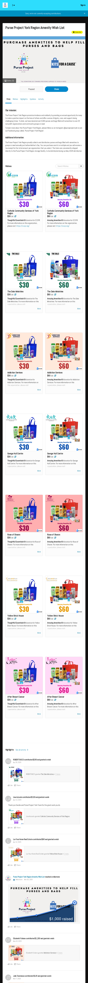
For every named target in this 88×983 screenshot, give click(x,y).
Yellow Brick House (56, 856)
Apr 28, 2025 (17, 765)
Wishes (15, 99)
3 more (57, 777)
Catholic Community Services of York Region (55, 819)
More (39, 309)
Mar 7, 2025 (17, 981)
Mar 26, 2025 (28, 882)
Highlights (24, 99)
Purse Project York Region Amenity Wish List (29, 879)
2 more (60, 955)
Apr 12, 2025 (17, 845)
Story (8, 99)
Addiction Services (50, 955)
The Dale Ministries (47, 777)
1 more (66, 856)
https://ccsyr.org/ (23, 226)
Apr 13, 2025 (17, 802)
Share (56, 89)
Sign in (82, 5)
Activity (41, 99)
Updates (33, 99)
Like (10, 788)
